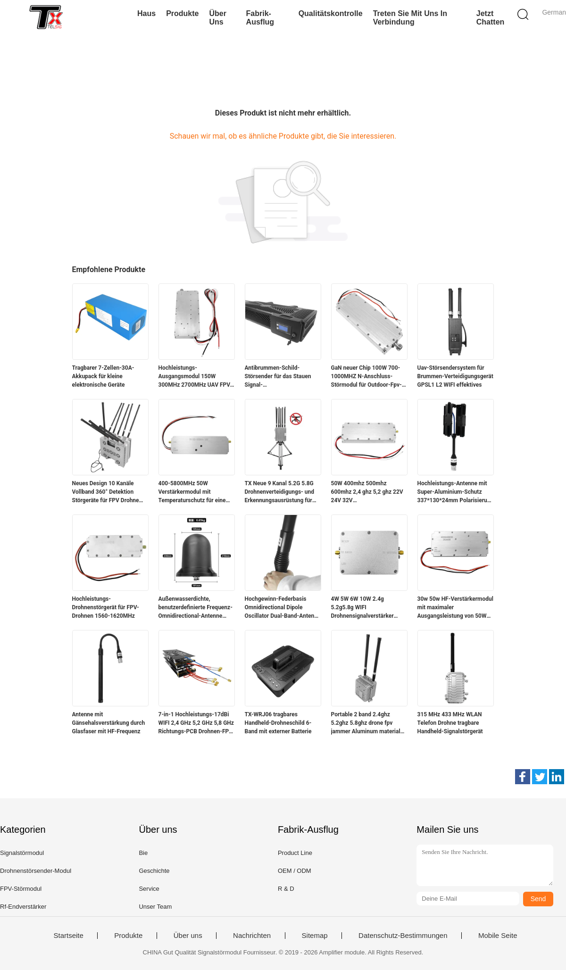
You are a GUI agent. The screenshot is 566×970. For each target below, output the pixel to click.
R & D (286, 888)
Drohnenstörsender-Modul (35, 870)
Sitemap (315, 935)
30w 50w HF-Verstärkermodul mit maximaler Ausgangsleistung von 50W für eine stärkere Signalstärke (455, 608)
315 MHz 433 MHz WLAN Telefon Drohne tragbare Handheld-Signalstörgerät (450, 723)
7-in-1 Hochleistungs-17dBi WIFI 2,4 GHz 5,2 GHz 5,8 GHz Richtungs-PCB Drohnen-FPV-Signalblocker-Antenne (196, 723)
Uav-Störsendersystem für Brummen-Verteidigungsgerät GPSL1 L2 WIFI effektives (455, 376)
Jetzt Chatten (490, 17)
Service (149, 888)
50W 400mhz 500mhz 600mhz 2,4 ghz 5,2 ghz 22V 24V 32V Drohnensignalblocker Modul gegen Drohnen (367, 492)
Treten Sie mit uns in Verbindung (410, 17)
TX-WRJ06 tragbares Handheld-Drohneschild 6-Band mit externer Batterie (278, 723)
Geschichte (154, 870)
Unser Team (155, 906)
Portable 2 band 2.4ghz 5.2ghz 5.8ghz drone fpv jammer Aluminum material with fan (365, 723)
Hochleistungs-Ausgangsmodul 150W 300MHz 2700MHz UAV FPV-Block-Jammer (195, 377)
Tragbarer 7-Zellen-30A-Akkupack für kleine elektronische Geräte (103, 376)
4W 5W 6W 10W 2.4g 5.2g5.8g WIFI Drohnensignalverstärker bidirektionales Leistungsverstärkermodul (364, 608)
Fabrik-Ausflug (260, 17)
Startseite (68, 935)
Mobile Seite (497, 935)
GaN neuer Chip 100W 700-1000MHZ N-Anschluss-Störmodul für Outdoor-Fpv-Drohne (366, 377)
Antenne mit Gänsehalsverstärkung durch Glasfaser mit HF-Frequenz (108, 723)
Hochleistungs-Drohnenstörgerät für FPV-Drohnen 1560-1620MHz (105, 607)
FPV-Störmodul (21, 888)
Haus (146, 13)
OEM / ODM (294, 870)
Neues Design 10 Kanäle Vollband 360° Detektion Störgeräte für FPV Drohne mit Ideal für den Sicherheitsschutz (105, 492)
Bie (143, 852)
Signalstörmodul (22, 852)
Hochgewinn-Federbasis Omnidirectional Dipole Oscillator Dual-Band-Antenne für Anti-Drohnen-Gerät (283, 608)
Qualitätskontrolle (331, 13)
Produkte (182, 13)
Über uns (217, 17)
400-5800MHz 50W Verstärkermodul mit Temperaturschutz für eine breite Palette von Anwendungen (192, 492)
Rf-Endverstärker (23, 906)
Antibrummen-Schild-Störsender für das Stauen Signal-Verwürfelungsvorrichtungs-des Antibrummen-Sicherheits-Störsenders (280, 377)
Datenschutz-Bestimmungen (402, 935)
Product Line (295, 852)
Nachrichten (252, 935)
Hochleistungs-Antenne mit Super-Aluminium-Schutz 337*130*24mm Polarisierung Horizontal (455, 492)
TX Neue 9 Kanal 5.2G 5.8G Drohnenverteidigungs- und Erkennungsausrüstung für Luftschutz (280, 492)
